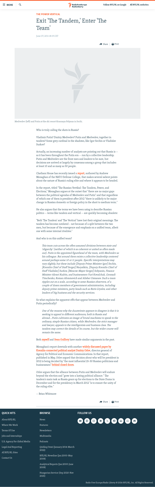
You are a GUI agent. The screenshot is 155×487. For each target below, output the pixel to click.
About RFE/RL (9, 420)
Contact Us (7, 458)
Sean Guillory (61, 339)
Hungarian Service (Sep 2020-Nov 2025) (57, 474)
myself (45, 339)
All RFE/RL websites (139, 5)
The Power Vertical (48, 14)
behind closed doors (63, 365)
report (80, 173)
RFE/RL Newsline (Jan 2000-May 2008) (56, 457)
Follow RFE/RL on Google (114, 5)
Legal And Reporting (12, 447)
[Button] (103, 44)
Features (44, 425)
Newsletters (46, 431)
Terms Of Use (8, 431)
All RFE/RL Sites (10, 452)
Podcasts (44, 442)
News (42, 420)
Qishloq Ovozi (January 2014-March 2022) (57, 448)
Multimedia (45, 436)
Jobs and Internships (12, 436)
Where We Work (10, 425)
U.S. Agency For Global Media (16, 442)
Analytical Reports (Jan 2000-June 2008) (56, 466)
